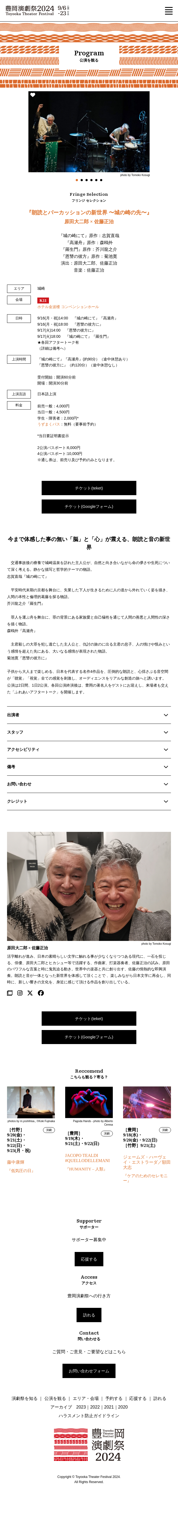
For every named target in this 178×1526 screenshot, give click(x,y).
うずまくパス (48, 424)
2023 (81, 1407)
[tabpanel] (89, 134)
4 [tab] (91, 180)
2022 (95, 1407)
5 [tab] (96, 180)
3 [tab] (86, 180)
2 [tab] (82, 180)
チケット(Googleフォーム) (89, 506)
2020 (123, 1407)
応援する (89, 1259)
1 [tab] (77, 180)
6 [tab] (101, 180)
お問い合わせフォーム (89, 1371)
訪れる (89, 1315)
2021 (109, 1407)
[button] (169, 11)
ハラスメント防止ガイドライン (89, 1415)
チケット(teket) (89, 488)
